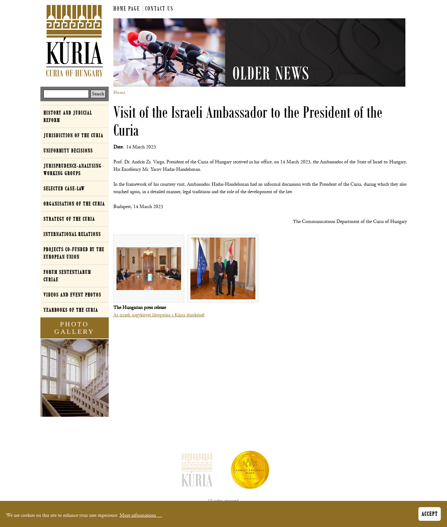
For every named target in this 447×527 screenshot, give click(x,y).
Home (119, 92)
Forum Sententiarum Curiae (67, 276)
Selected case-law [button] (64, 188)
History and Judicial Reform (67, 116)
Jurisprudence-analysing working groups (72, 169)
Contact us (159, 8)
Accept (430, 514)
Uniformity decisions (68, 150)
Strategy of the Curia (69, 219)
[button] (148, 268)
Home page (126, 8)
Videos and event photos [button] (72, 294)
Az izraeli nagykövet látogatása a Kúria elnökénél (158, 315)
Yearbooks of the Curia (70, 310)
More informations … (141, 515)
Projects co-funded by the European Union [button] (73, 253)
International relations (72, 234)
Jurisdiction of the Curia (73, 135)
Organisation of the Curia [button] (74, 203)
